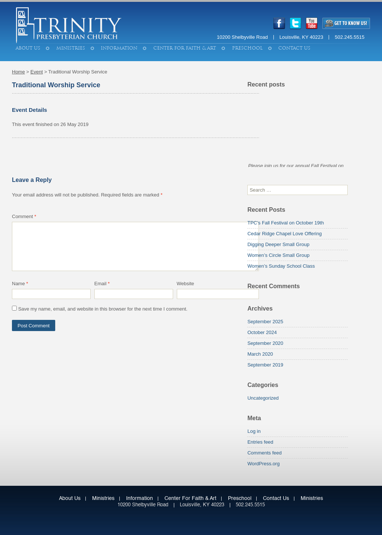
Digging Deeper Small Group (278, 244)
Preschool (247, 48)
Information (119, 48)
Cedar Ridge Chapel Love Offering (284, 233)
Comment (24, 216)
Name (20, 283)
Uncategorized (263, 398)
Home (18, 72)
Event (37, 72)
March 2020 (260, 354)
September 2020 (265, 343)
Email (102, 283)
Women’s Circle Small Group (278, 255)
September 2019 (265, 365)
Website (185, 283)
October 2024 (262, 332)
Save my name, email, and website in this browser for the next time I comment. (103, 309)
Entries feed (260, 442)
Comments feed (264, 453)
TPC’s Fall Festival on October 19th (285, 223)
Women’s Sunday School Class (281, 266)
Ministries (70, 48)
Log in (253, 431)
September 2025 (265, 321)
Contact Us (294, 48)
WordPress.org (263, 463)
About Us (28, 48)
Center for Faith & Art (184, 48)
